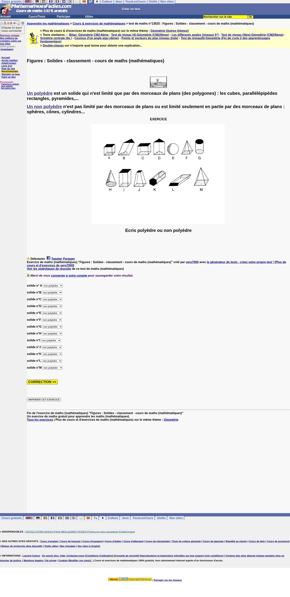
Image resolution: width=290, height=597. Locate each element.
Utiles (89, 16)
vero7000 (192, 262)
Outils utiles (51, 546)
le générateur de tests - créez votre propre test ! (240, 262)
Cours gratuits (11, 518)
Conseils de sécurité (126, 555)
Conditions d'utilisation (99, 555)
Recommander (9, 71)
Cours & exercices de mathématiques (99, 23)
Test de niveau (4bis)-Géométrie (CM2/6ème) (252, 34)
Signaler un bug (10, 74)
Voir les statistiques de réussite (49, 268)
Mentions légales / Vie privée (40, 560)
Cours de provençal (278, 541)
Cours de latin (257, 541)
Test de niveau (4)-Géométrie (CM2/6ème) (140, 34)
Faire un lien (8, 77)
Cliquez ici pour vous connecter (11, 29)
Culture (113, 518)
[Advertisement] (158, 464)
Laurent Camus (31, 555)
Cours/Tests (36, 16)
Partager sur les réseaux (168, 580)
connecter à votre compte (69, 275)
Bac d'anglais (67, 546)
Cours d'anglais (49, 541)
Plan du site (8, 68)
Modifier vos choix (79, 560)
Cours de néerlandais (158, 541)
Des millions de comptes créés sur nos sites (10, 39)
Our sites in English (88, 546)
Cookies (63, 560)
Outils (161, 518)
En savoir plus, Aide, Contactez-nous (63, 555)
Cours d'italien (113, 541)
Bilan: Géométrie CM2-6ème (89, 34)
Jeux (125, 518)
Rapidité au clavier (236, 541)
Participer (63, 16)
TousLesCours (143, 518)
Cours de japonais (213, 541)
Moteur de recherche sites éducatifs (21, 546)
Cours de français (70, 541)
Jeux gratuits (7, 86)
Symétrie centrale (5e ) (56, 38)
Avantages (7, 49)
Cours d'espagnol (92, 541)
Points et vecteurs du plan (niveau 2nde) (150, 38)
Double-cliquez (53, 45)
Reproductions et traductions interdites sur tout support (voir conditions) (181, 555)
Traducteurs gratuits (10, 84)
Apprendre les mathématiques (48, 23)
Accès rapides (9, 60)
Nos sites (176, 518)
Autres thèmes (177, 30)
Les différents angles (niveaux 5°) (195, 34)
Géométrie (158, 30)
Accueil (5, 16)
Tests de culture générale (186, 541)
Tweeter (56, 258)
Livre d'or (6, 65)
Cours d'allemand (133, 541)
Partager (69, 258)
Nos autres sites (8, 88)
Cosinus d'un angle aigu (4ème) (96, 38)
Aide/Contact (8, 63)
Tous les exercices (40, 419)
